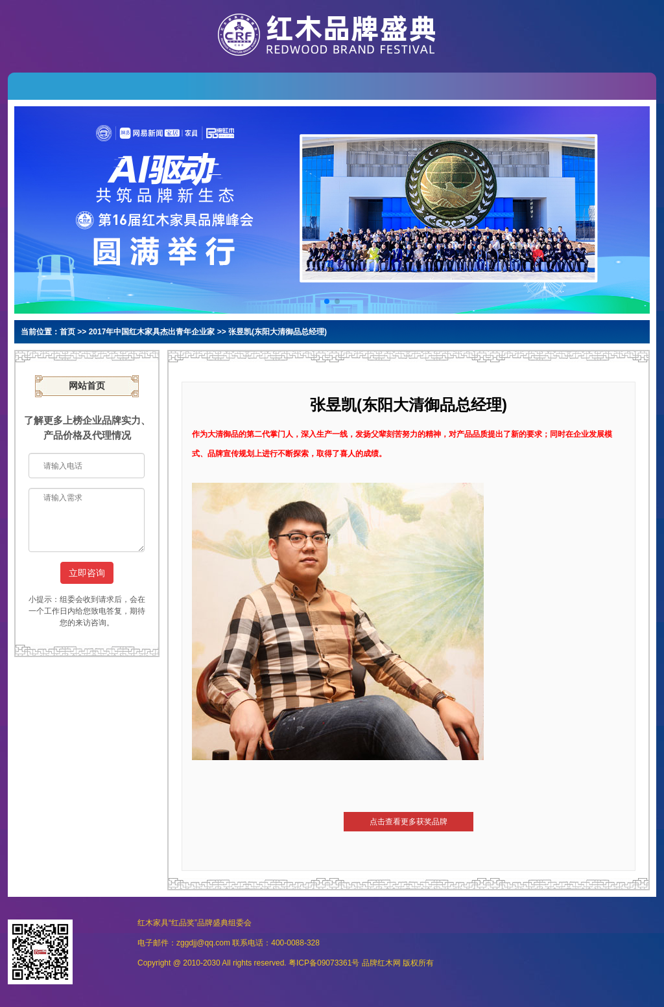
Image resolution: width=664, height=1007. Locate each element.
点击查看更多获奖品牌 (408, 821)
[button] (326, 301)
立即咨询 (87, 573)
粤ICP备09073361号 (324, 962)
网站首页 (87, 386)
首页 (67, 331)
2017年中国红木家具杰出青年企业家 (152, 331)
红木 (385, 962)
